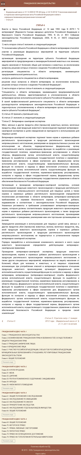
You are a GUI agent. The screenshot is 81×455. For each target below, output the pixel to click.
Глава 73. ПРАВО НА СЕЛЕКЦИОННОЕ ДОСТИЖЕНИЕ (22, 434)
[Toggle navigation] (77, 3)
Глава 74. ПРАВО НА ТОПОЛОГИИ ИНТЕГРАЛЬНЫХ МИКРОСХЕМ (27, 437)
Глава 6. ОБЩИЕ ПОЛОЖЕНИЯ (13, 358)
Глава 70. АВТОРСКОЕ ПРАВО (13, 425)
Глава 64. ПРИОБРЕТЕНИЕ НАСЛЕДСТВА (18, 405)
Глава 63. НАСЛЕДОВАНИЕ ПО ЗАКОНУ (17, 402)
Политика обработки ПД (40, 447)
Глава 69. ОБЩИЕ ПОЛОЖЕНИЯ (14, 422)
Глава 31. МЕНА (8, 373)
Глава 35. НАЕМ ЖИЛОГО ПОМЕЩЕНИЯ (17, 385)
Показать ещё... (8, 362)
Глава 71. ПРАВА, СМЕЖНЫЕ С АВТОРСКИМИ (20, 428)
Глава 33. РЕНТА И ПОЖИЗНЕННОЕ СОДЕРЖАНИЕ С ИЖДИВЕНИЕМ (28, 379)
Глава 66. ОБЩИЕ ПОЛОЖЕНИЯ (14, 411)
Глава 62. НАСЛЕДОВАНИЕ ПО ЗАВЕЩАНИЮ (19, 399)
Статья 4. (9, 20)
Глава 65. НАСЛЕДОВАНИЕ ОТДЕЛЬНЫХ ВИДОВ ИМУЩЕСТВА (26, 408)
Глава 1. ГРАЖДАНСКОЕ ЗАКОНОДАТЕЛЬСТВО (21, 335)
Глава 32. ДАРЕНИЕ (9, 376)
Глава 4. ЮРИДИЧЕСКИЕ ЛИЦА (14, 347)
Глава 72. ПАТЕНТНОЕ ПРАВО (13, 431)
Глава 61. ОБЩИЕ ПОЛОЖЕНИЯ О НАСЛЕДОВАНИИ (22, 396)
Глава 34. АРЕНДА (9, 382)
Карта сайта (40, 454)
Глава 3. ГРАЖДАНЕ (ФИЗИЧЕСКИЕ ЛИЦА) (18, 344)
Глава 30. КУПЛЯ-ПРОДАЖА (13, 370)
